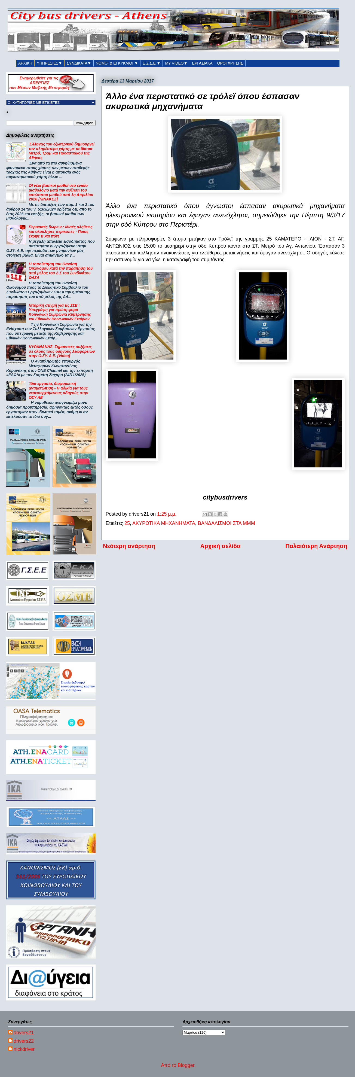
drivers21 (24, 1032)
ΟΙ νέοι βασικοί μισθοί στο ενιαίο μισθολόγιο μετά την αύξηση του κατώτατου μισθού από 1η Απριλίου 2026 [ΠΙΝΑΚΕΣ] (61, 192)
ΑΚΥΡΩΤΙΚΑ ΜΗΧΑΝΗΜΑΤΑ (163, 523)
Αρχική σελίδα (220, 546)
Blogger (186, 1065)
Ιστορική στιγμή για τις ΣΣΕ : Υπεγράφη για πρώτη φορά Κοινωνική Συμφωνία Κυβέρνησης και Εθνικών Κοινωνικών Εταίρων (60, 312)
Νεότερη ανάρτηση (129, 546)
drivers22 (24, 1041)
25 (127, 523)
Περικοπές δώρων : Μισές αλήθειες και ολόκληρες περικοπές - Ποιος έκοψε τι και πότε (61, 231)
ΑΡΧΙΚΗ (25, 63)
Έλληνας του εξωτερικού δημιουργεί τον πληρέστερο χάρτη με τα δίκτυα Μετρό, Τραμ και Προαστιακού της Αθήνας (61, 151)
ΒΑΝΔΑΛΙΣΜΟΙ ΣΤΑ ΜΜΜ (226, 523)
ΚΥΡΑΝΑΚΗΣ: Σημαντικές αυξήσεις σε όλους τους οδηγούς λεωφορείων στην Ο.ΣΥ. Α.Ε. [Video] (62, 351)
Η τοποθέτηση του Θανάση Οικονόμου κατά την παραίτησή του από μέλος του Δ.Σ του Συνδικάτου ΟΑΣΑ (61, 271)
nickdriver (24, 1049)
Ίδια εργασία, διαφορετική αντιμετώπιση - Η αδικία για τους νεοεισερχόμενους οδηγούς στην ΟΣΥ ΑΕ (58, 390)
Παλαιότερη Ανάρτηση (316, 546)
